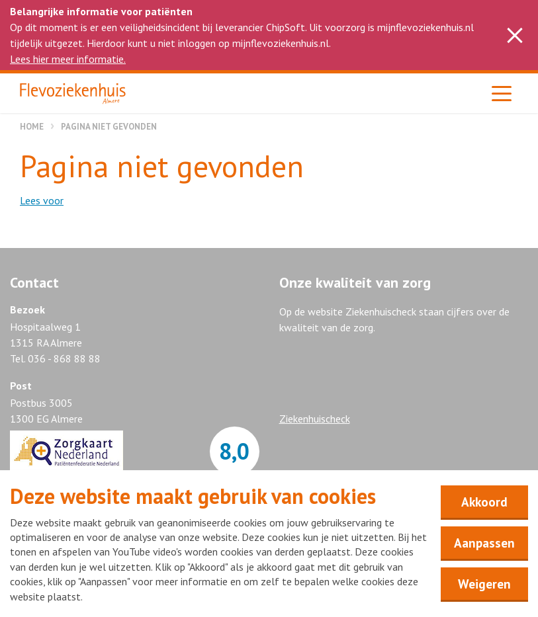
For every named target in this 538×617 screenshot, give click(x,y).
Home (32, 126)
